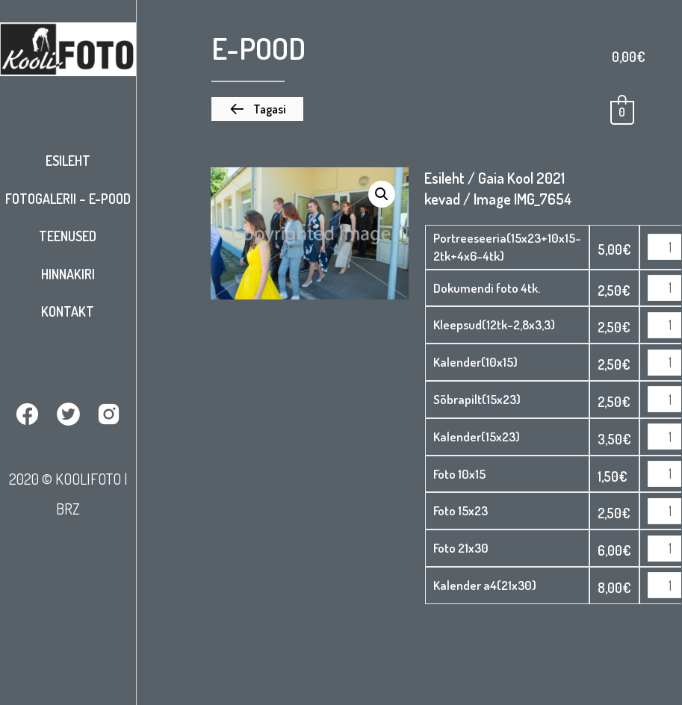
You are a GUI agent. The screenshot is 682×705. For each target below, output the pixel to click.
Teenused (67, 236)
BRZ (68, 508)
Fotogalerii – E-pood (68, 198)
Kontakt (67, 311)
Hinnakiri (68, 274)
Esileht (68, 160)
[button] (257, 109)
